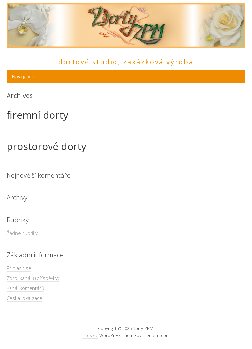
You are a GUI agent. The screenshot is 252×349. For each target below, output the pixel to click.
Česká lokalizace (24, 298)
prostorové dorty (46, 146)
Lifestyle (90, 335)
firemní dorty (37, 114)
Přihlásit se (19, 268)
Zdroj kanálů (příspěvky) (33, 278)
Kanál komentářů (25, 288)
